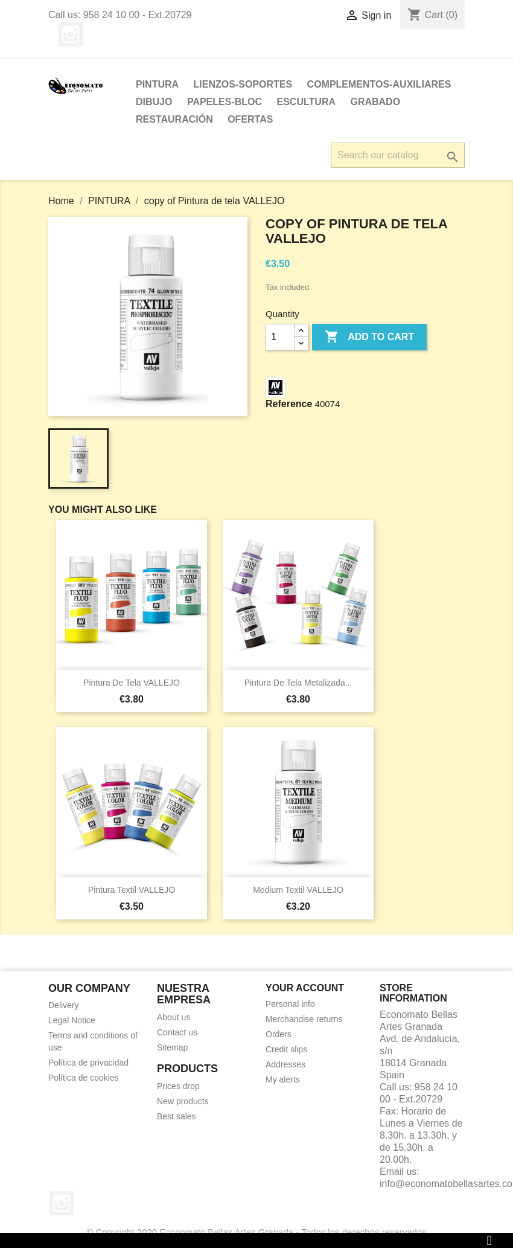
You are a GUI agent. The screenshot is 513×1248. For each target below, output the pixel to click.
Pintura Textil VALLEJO (131, 890)
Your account (305, 988)
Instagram (71, 34)
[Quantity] (280, 337)
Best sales (176, 1116)
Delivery (63, 1005)
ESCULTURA (306, 102)
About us (173, 1017)
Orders (279, 1034)
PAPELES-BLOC (224, 102)
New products (183, 1101)
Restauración (174, 119)
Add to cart (369, 337)
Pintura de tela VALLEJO (131, 682)
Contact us (177, 1032)
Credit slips (286, 1049)
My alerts (283, 1079)
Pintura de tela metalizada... (298, 682)
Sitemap (172, 1047)
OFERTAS (250, 119)
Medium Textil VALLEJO (298, 890)
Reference (289, 404)
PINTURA (157, 84)
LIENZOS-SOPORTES (243, 84)
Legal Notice (71, 1020)
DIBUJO (154, 102)
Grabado (375, 102)
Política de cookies (83, 1077)
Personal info (290, 1004)
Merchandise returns (304, 1019)
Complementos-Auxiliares (379, 84)
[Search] (398, 155)
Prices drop (178, 1086)
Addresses (285, 1064)
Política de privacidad (88, 1062)
